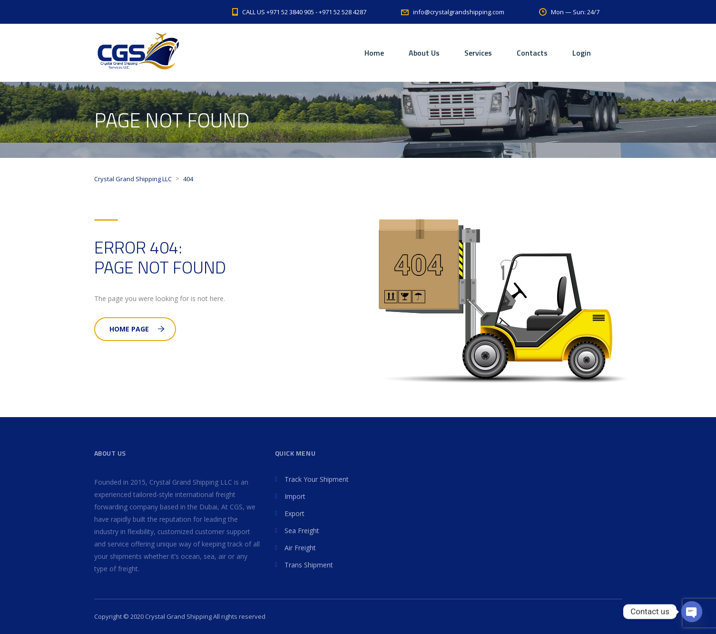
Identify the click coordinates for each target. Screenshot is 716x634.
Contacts (532, 53)
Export (294, 513)
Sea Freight (301, 530)
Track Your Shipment (316, 479)
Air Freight (300, 547)
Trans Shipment (308, 564)
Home (374, 53)
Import (294, 496)
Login (581, 53)
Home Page (137, 328)
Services (478, 53)
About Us (424, 53)
